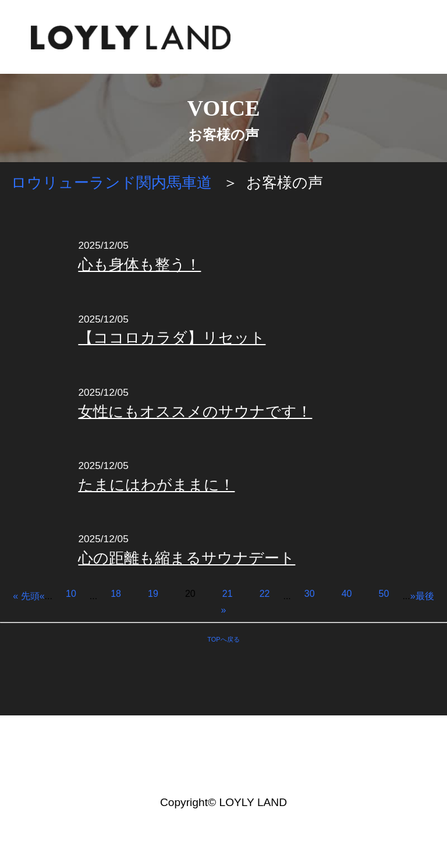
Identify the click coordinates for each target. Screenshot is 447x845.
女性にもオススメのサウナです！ (195, 411)
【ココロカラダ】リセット (171, 338)
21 (227, 594)
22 (265, 594)
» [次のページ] (413, 596)
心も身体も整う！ (139, 264)
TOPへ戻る (223, 639)
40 (347, 594)
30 (309, 594)
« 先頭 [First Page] (26, 596)
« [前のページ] (42, 596)
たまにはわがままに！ (156, 485)
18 (116, 594)
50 (384, 594)
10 (71, 594)
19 (153, 594)
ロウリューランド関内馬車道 (111, 182)
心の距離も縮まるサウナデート (186, 558)
